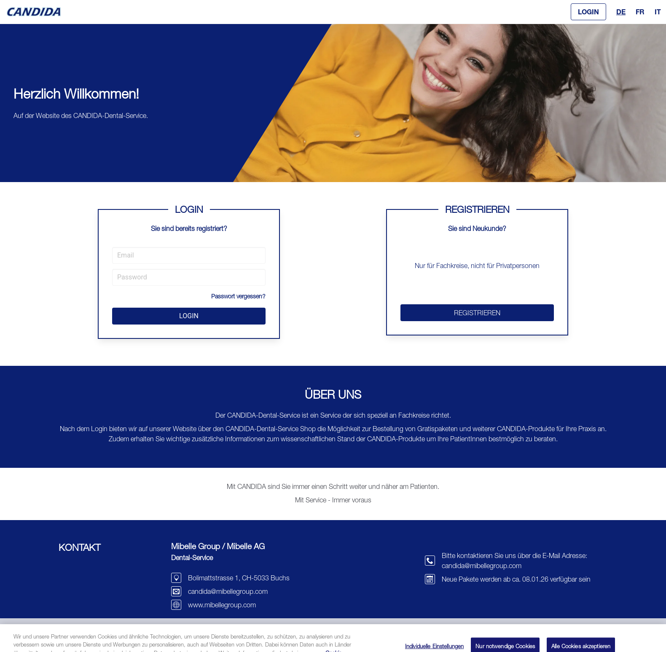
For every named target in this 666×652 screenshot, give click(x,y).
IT (658, 12)
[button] (588, 11)
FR (640, 12)
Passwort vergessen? (238, 296)
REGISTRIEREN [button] (477, 313)
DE (621, 12)
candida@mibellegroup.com (228, 591)
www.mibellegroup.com (222, 605)
